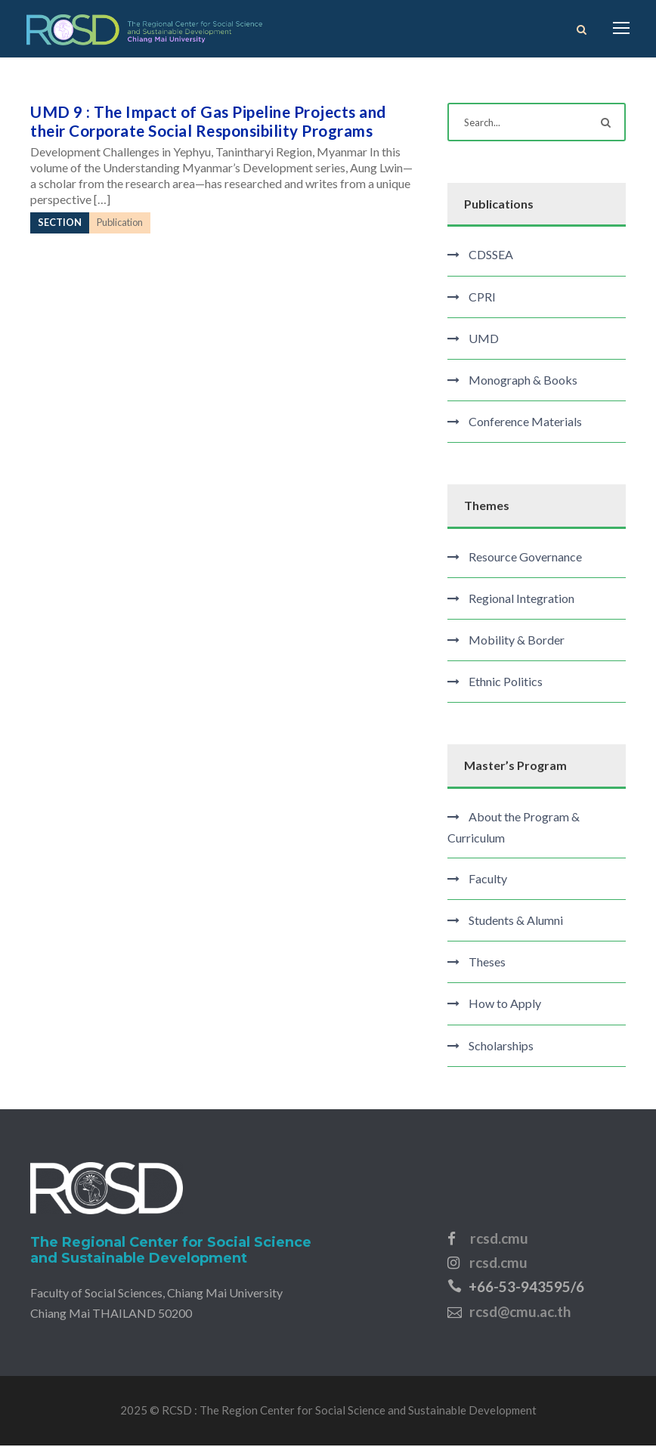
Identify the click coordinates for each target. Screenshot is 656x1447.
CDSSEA (491, 256)
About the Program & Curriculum (513, 828)
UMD (484, 339)
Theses (487, 964)
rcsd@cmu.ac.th (520, 1313)
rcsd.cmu (499, 1239)
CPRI (482, 298)
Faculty (488, 880)
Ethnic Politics (506, 683)
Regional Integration (521, 599)
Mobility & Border (517, 642)
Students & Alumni (516, 922)
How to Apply (505, 1005)
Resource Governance (525, 558)
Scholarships (501, 1047)
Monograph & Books (523, 382)
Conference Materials (525, 423)
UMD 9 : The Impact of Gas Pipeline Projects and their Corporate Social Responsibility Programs (208, 123)
